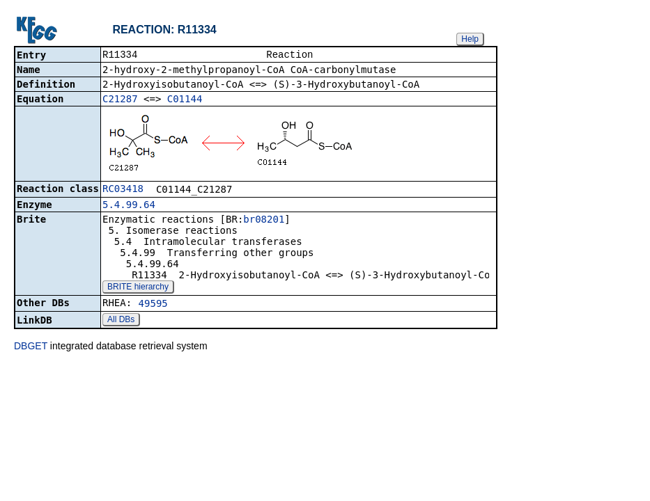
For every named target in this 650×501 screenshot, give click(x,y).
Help (470, 39)
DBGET (30, 347)
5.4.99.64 (128, 206)
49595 (153, 304)
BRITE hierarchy (138, 288)
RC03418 (123, 190)
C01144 (185, 100)
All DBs (120, 321)
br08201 (263, 220)
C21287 (120, 100)
